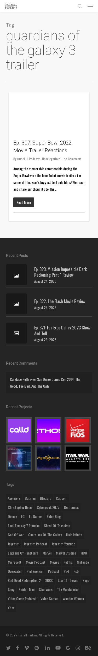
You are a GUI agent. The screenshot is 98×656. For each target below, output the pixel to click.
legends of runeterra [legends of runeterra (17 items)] (23, 553)
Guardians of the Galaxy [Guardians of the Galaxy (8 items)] (45, 534)
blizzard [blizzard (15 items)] (45, 498)
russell (21, 159)
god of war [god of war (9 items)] (16, 534)
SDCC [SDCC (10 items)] (49, 580)
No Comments (72, 159)
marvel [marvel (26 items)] (47, 553)
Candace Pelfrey (21, 379)
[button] (90, 6)
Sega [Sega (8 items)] (86, 580)
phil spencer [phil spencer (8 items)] (35, 571)
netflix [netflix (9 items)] (68, 562)
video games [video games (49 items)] (49, 598)
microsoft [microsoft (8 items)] (14, 562)
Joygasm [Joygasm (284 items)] (13, 543)
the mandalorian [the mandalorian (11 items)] (68, 589)
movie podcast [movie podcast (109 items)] (35, 562)
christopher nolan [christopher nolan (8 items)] (20, 507)
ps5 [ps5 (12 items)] (76, 571)
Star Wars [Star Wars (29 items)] (46, 589)
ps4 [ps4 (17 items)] (66, 571)
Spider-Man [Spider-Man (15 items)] (26, 589)
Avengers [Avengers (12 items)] (14, 498)
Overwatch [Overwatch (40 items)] (15, 571)
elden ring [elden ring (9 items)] (54, 516)
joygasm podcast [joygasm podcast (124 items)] (35, 543)
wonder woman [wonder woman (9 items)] (73, 598)
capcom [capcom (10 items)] (61, 498)
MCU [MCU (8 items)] (83, 553)
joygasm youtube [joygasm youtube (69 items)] (63, 543)
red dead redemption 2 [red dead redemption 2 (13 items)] (24, 580)
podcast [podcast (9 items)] (53, 571)
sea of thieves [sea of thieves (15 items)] (68, 580)
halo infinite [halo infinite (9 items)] (74, 534)
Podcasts (35, 159)
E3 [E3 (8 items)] (23, 516)
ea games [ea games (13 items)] (35, 516)
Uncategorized (51, 159)
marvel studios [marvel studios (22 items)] (66, 553)
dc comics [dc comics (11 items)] (71, 507)
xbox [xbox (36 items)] (11, 607)
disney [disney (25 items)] (12, 516)
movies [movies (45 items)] (54, 562)
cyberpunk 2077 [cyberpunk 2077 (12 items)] (48, 507)
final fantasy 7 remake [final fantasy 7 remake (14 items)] (23, 525)
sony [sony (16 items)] (11, 589)
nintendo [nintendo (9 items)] (83, 562)
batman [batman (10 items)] (30, 498)
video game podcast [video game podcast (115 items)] (22, 598)
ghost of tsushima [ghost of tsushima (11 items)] (57, 525)
